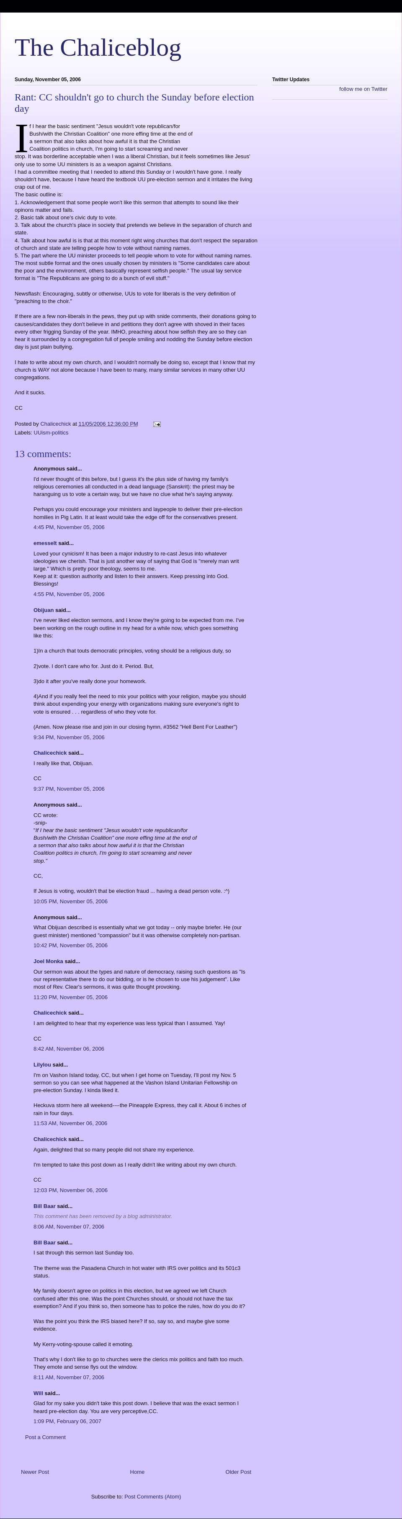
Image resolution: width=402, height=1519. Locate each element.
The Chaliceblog (98, 47)
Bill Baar (45, 1206)
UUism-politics (51, 432)
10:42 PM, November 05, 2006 (71, 945)
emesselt (45, 543)
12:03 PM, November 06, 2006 (71, 1190)
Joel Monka (48, 961)
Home (137, 1472)
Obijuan (44, 610)
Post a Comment (45, 1437)
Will (38, 1393)
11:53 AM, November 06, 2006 (70, 1123)
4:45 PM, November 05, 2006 (69, 527)
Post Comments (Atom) (152, 1496)
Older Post (238, 1472)
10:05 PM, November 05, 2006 (71, 901)
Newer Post (35, 1472)
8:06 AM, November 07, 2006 (69, 1226)
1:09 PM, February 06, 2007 (67, 1421)
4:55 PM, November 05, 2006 (69, 594)
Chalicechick (50, 753)
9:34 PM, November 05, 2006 (69, 737)
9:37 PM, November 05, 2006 (69, 789)
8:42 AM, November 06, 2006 (69, 1049)
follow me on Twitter (363, 89)
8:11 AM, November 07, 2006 (69, 1377)
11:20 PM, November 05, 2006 (71, 997)
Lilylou (42, 1065)
